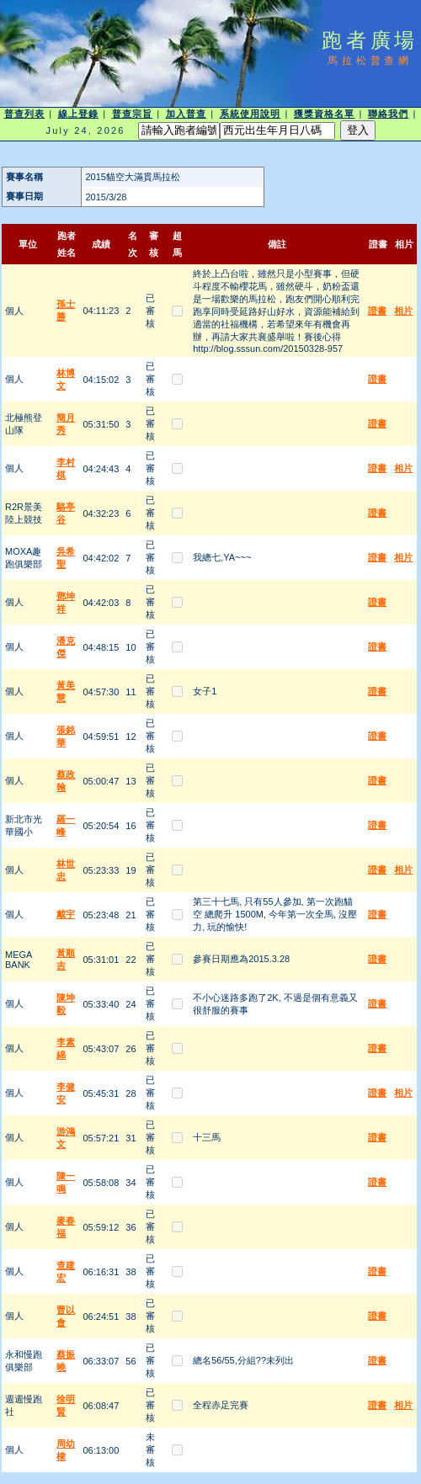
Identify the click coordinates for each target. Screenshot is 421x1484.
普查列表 (24, 114)
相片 (403, 311)
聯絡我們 (388, 114)
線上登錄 (78, 114)
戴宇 (65, 914)
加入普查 (186, 114)
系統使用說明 (250, 114)
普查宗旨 (132, 114)
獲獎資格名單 (324, 114)
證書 (377, 311)
